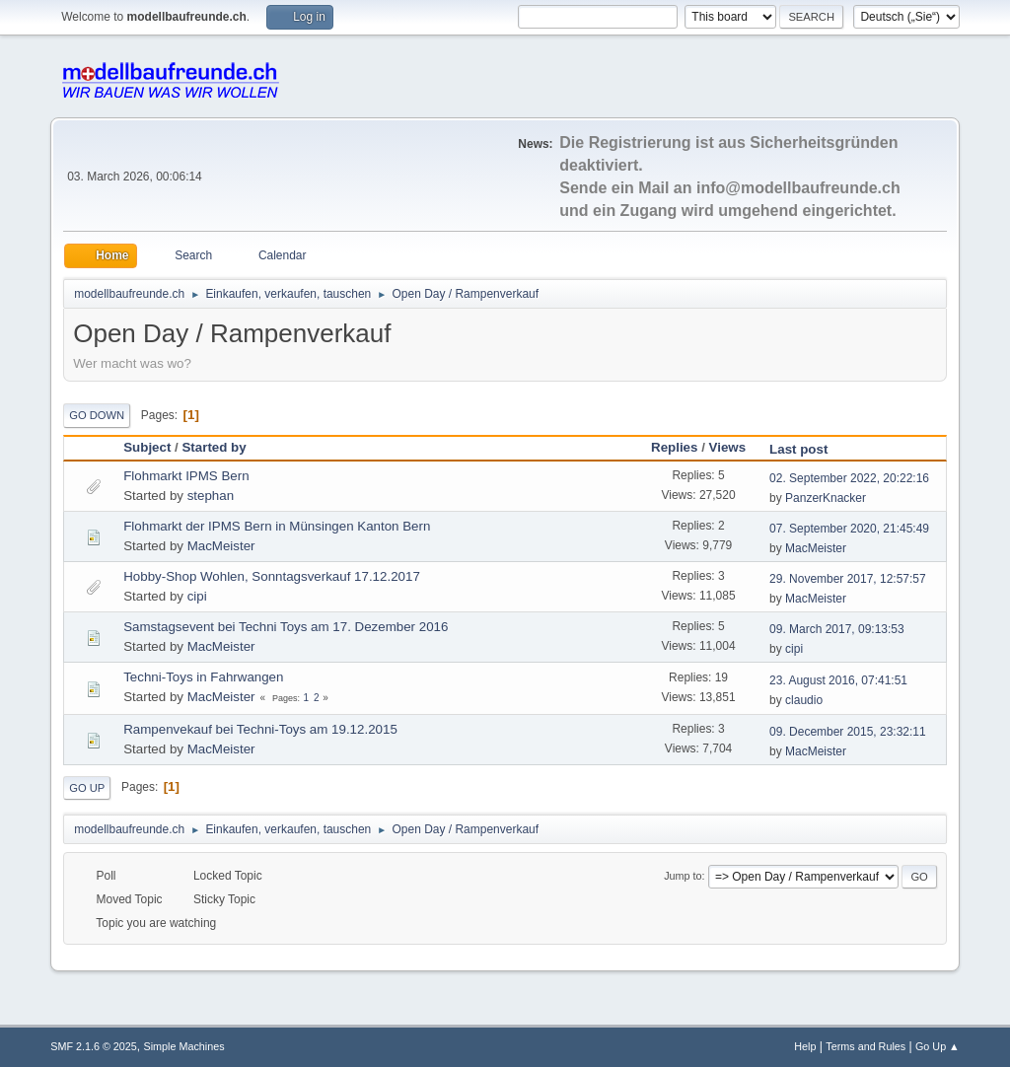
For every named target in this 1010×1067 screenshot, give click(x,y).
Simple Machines (184, 1046)
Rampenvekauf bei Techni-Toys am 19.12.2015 (260, 729)
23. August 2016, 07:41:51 (838, 680)
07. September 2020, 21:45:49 (849, 528)
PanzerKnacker (825, 498)
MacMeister (221, 545)
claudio (804, 700)
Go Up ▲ (937, 1046)
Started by (213, 447)
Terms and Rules (865, 1046)
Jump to (682, 876)
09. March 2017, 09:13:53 (836, 629)
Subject (147, 447)
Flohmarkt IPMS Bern (186, 475)
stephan (210, 495)
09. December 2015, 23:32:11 (847, 732)
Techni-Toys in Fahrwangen (203, 677)
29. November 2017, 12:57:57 (847, 579)
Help (805, 1046)
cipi (197, 596)
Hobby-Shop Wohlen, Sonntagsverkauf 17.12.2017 (271, 576)
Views (728, 447)
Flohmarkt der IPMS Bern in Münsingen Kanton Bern (276, 526)
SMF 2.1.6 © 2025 (93, 1046)
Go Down (96, 415)
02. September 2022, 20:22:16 (849, 478)
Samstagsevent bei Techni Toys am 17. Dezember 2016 (285, 626)
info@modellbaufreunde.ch (798, 187)
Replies (674, 447)
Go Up (87, 788)
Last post (807, 449)
